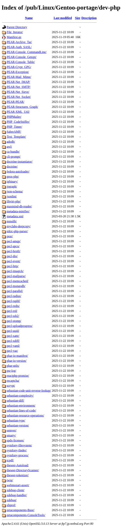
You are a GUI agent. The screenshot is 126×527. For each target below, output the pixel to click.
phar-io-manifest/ (17, 355)
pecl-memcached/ (17, 281)
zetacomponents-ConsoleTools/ (26, 515)
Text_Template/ (16, 136)
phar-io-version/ (17, 360)
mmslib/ (12, 221)
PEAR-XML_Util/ (18, 111)
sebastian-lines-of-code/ (21, 410)
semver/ (12, 430)
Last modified (63, 18)
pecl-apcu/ (13, 246)
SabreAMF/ (14, 131)
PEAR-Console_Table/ (21, 62)
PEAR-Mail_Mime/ (19, 77)
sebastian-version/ (18, 425)
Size (77, 18)
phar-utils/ (13, 365)
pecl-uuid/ (13, 330)
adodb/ (11, 141)
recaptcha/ (13, 380)
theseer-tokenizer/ (18, 475)
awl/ (9, 146)
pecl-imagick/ (15, 271)
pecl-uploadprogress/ (19, 325)
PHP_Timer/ (14, 126)
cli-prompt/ (14, 156)
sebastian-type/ (16, 420)
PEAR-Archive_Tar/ (19, 42)
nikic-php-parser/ (17, 231)
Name (29, 18)
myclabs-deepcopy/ (19, 226)
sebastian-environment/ (21, 405)
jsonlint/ (12, 196)
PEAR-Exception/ (18, 72)
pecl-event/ (13, 261)
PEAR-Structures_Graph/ (22, 106)
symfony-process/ (18, 455)
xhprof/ (11, 505)
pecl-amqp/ (14, 241)
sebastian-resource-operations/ (25, 415)
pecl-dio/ (12, 256)
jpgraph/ (12, 186)
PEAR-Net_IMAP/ (18, 81)
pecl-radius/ (14, 296)
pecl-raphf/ (13, 301)
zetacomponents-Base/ (20, 510)
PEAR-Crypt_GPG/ (19, 67)
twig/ (10, 480)
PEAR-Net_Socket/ (19, 96)
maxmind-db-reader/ (19, 206)
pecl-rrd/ (12, 311)
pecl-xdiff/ (13, 340)
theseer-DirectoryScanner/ (23, 470)
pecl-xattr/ (13, 335)
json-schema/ (15, 191)
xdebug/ (12, 500)
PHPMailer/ (14, 116)
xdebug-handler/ (17, 495)
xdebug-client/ (15, 490)
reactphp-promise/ (18, 375)
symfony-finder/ (17, 450)
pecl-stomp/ (14, 320)
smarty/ (11, 435)
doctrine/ (12, 166)
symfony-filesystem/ (19, 445)
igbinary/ (12, 181)
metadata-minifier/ (18, 211)
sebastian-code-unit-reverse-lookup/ (29, 390)
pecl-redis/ (13, 306)
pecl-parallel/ (15, 291)
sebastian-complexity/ (20, 395)
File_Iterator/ (15, 32)
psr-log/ (11, 370)
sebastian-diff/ (15, 400)
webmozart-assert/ (18, 485)
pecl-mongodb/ (16, 286)
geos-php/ (13, 176)
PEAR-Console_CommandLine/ (26, 52)
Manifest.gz (14, 37)
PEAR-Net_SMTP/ (19, 86)
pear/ (10, 236)
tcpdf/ (10, 460)
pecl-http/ (12, 266)
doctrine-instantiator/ (19, 161)
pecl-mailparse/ (16, 276)
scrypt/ (11, 385)
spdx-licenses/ (15, 440)
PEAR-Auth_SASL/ (19, 47)
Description (89, 18)
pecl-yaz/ (12, 350)
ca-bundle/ (13, 151)
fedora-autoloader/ (18, 171)
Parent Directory (17, 27)
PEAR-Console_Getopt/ (21, 57)
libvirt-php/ (14, 201)
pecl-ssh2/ (13, 316)
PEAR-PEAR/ (15, 101)
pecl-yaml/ (13, 345)
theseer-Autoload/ (18, 465)
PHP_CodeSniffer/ (18, 121)
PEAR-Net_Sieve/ (18, 91)
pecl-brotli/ (13, 251)
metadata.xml (15, 216)
